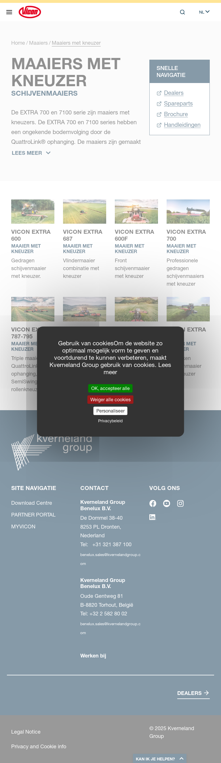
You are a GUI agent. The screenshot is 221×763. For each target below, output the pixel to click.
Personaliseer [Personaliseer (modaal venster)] (110, 411)
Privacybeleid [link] (110, 420)
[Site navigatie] (9, 12)
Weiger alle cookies (110, 399)
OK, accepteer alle (110, 388)
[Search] (182, 12)
